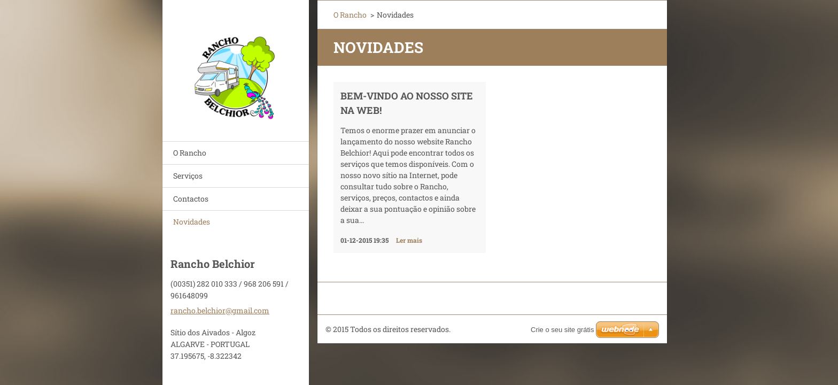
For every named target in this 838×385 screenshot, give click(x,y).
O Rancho (189, 153)
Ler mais (409, 240)
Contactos (190, 199)
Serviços (188, 176)
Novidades (191, 222)
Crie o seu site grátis (562, 330)
